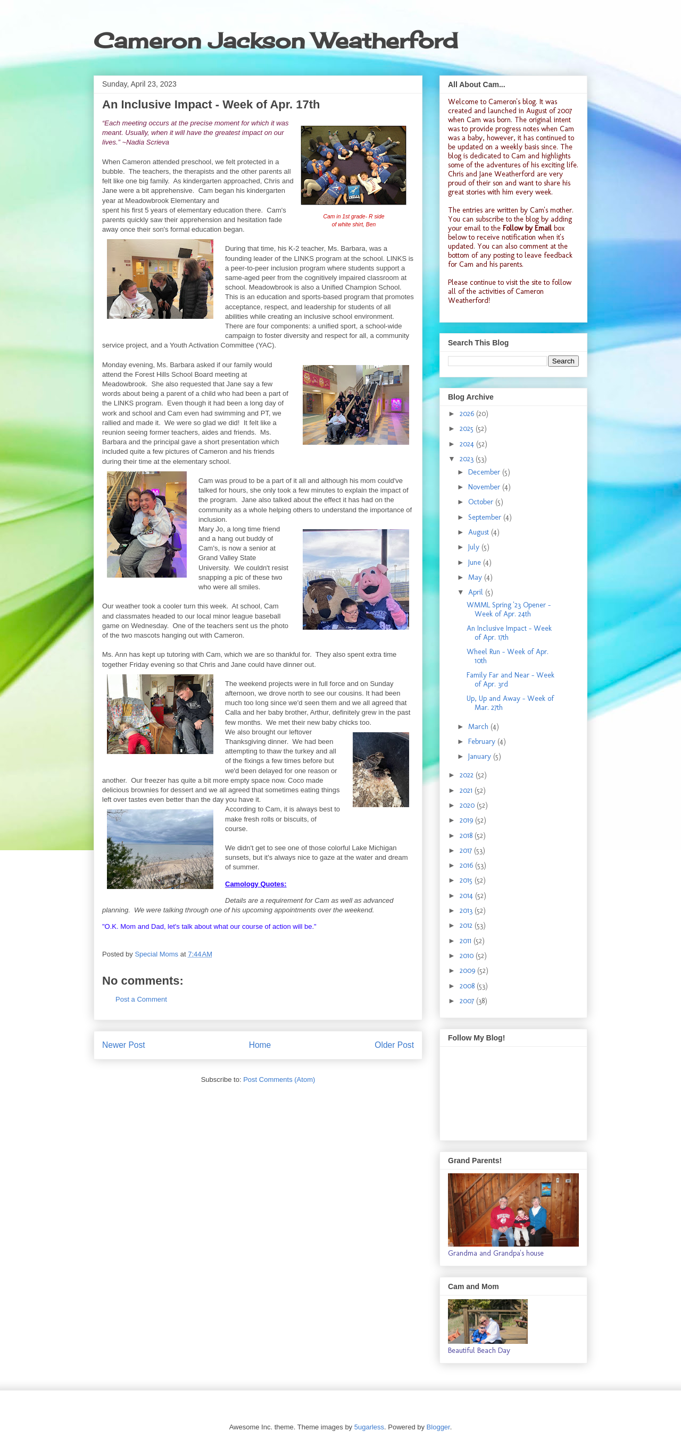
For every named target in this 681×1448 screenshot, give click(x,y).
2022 (468, 775)
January (480, 756)
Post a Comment (141, 999)
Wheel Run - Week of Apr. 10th (508, 656)
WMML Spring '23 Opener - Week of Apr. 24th (509, 609)
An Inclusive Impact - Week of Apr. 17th (509, 633)
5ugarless (369, 1427)
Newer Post (123, 1044)
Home (260, 1044)
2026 (468, 413)
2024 (468, 443)
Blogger (438, 1427)
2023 (468, 458)
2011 (467, 940)
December (485, 472)
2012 (467, 925)
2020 (468, 805)
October (481, 501)
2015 (467, 880)
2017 (467, 850)
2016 (467, 865)
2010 (468, 955)
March (479, 726)
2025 (468, 428)
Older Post (394, 1044)
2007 (468, 1000)
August (479, 532)
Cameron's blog (512, 101)
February (482, 741)
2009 (468, 970)
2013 (467, 910)
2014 (467, 895)
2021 (467, 790)
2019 (467, 820)
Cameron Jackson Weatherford (276, 41)
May (476, 577)
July (474, 547)
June (475, 562)
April (476, 592)
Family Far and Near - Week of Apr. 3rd (510, 680)
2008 (468, 985)
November (485, 487)
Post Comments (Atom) (279, 1079)
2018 (467, 835)
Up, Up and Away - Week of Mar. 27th (510, 703)
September (485, 517)
